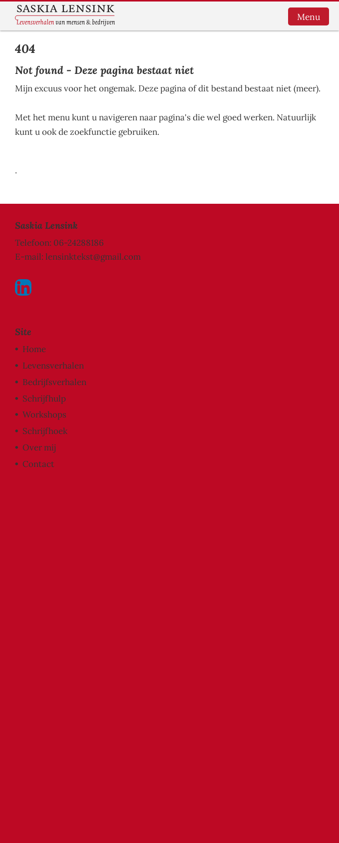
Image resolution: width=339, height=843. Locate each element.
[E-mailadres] (97, 520)
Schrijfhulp (44, 398)
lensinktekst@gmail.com (93, 256)
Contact (38, 463)
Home (34, 349)
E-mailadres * (54, 505)
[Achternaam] (97, 586)
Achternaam (51, 571)
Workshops (44, 414)
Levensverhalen (53, 365)
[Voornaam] (97, 553)
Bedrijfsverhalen (54, 382)
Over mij (39, 447)
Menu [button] (308, 16)
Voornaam (48, 538)
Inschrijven (97, 613)
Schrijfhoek (44, 430)
